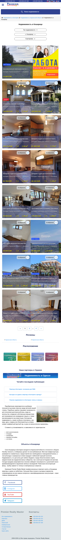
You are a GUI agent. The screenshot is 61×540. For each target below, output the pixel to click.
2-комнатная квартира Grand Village (14, 104)
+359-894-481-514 (38, 518)
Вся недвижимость (7, 516)
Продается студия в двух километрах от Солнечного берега (16, 313)
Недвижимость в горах (24, 357)
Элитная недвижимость (51, 357)
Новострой (5, 522)
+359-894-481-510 (38, 516)
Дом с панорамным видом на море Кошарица (16, 278)
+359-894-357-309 (38, 522)
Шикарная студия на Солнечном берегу (43, 138)
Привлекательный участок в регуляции (43, 243)
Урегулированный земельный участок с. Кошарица (16, 69)
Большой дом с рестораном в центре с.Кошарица (44, 278)
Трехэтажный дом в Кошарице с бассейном (44, 208)
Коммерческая (6, 524)
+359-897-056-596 (38, 520)
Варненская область (37, 340)
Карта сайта (5, 531)
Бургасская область (10, 340)
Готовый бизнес (6, 527)
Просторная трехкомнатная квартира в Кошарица (16, 208)
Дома (3, 520)
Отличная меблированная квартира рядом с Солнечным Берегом (16, 138)
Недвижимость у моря (10, 357)
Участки (4, 529)
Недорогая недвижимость (37, 357)
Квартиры (4, 518)
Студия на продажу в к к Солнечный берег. (44, 313)
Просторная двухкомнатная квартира (14, 243)
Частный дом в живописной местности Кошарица (44, 104)
